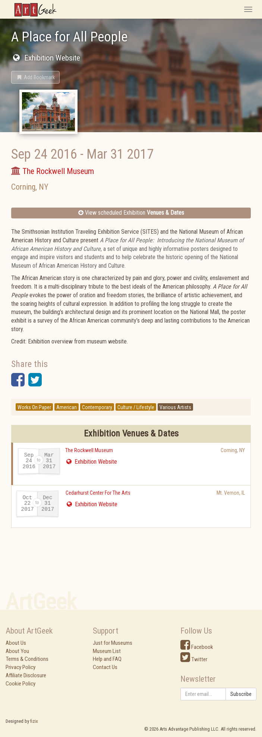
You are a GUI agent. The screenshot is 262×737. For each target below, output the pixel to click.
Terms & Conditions (27, 659)
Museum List (107, 651)
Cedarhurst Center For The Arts (98, 493)
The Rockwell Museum (89, 450)
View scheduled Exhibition (131, 212)
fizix (34, 721)
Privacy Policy (20, 667)
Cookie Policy (20, 683)
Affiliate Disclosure (26, 675)
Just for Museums (112, 643)
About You (17, 651)
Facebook (196, 647)
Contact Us (105, 667)
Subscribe (241, 694)
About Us (16, 643)
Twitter (193, 659)
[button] (35, 77)
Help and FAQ (107, 659)
